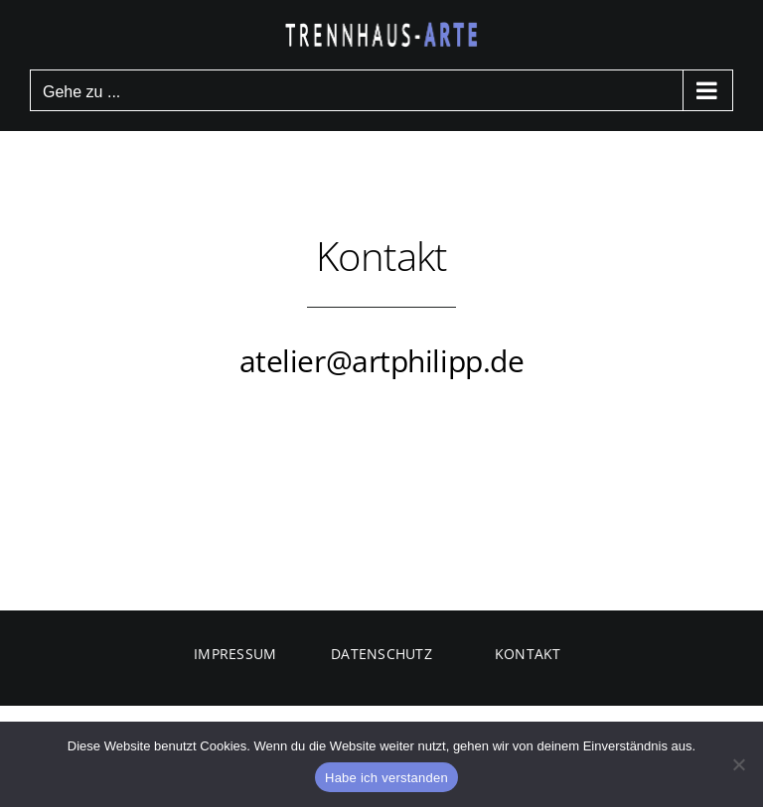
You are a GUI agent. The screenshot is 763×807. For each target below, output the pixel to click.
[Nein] (738, 764)
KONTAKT (528, 653)
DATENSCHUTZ (381, 653)
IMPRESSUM (235, 653)
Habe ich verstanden (386, 777)
